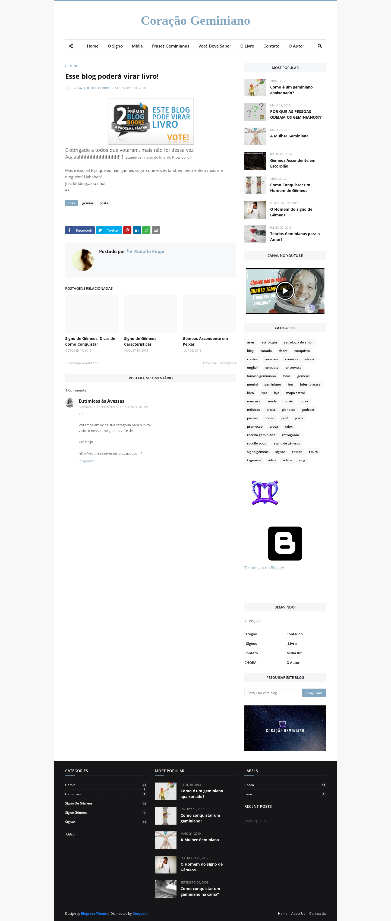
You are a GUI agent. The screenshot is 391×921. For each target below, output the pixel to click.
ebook (309, 359)
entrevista (293, 367)
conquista (302, 350)
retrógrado (290, 435)
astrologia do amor (298, 342)
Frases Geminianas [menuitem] (170, 46)
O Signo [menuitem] (115, 46)
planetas (288, 409)
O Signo (250, 634)
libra (250, 392)
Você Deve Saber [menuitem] (214, 46)
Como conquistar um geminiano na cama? (200, 891)
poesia (269, 418)
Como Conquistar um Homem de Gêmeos (290, 187)
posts (103, 203)
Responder (87, 461)
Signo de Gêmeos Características (140, 341)
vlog (302, 460)
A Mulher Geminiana (289, 135)
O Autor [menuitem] (296, 46)
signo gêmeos (258, 451)
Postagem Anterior (83, 363)
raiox (289, 426)
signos (280, 451)
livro (264, 392)
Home (282, 913)
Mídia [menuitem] (137, 46)
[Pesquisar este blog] (271, 693)
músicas (253, 409)
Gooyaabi (140, 913)
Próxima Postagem (218, 363)
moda (272, 401)
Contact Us (317, 913)
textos (297, 451)
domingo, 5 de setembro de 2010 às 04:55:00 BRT (113, 407)
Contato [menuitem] (271, 46)
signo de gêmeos (287, 443)
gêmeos (303, 376)
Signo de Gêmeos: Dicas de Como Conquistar (90, 341)
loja (276, 392)
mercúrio (254, 401)
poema (252, 418)
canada (266, 350)
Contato (251, 653)
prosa (273, 426)
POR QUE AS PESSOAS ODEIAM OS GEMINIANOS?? (296, 114)
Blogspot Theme (94, 913)
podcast (308, 409)
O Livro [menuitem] (247, 46)
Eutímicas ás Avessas (101, 401)
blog (250, 350)
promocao (255, 426)
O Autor (293, 662)
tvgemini (254, 460)
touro (313, 451)
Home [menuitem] (93, 46)
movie (288, 401)
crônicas (291, 359)
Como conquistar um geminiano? (200, 818)
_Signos (250, 643)
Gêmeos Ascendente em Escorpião (293, 163)
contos (252, 359)
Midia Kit (294, 653)
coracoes (271, 359)
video (271, 460)
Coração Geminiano (195, 20)
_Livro (291, 643)
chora (283, 350)
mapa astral (295, 392)
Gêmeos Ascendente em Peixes (205, 341)
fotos (287, 376)
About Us (298, 913)
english (252, 367)
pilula (271, 409)
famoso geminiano (261, 376)
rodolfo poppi (257, 443)
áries (251, 342)
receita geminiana (261, 435)
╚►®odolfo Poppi (93, 88)
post (284, 418)
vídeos (287, 460)
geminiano (272, 384)
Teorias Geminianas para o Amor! (295, 236)
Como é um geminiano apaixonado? (291, 89)
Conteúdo (294, 634)
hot (290, 384)
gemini (71, 66)
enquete (272, 367)
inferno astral (310, 384)
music (304, 401)
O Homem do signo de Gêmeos (291, 212)
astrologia (269, 342)
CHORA (250, 662)
